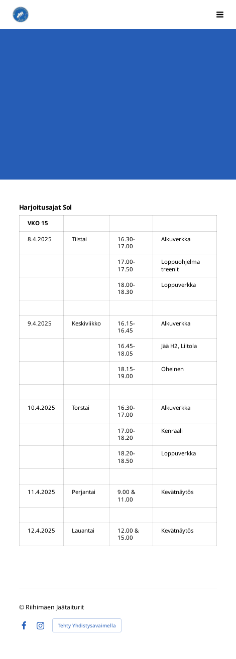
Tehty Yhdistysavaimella (87, 625)
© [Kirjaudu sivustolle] (22, 607)
